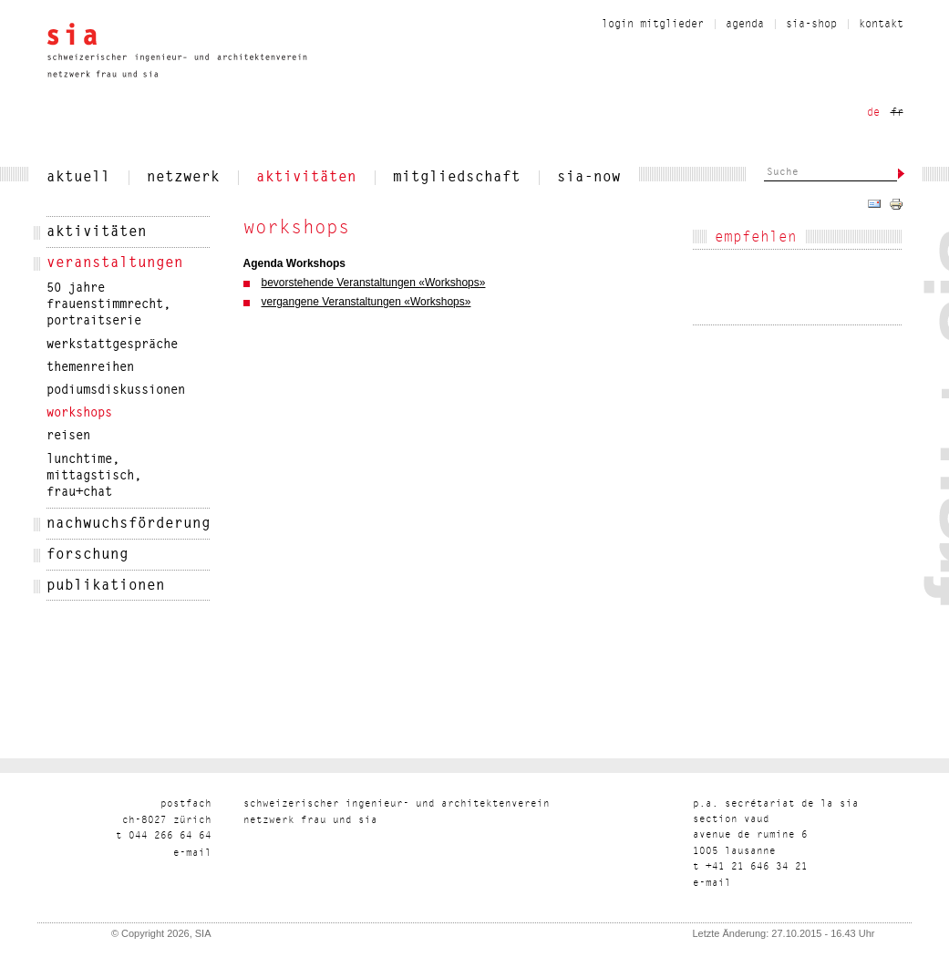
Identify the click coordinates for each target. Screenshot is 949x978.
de (873, 113)
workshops (79, 413)
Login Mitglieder (653, 24)
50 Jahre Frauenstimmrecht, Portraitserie (108, 305)
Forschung (87, 555)
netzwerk (183, 177)
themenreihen (90, 368)
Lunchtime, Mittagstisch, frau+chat (93, 476)
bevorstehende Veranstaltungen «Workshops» (374, 282)
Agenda (745, 24)
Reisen (68, 436)
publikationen (105, 586)
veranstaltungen (114, 263)
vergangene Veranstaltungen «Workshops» (366, 301)
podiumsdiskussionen (115, 391)
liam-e (192, 854)
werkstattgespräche (112, 345)
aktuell (78, 177)
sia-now (589, 177)
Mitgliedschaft (457, 177)
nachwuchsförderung (128, 524)
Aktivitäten (306, 177)
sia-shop (811, 24)
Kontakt (881, 24)
